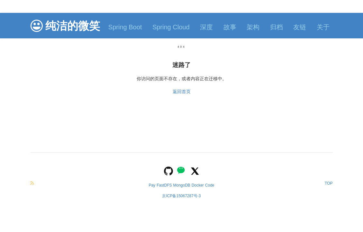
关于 (323, 27)
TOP (328, 183)
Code (209, 185)
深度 (206, 27)
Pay (152, 185)
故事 (229, 27)
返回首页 (182, 91)
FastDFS (164, 185)
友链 (299, 27)
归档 (276, 27)
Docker (198, 185)
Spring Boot (125, 27)
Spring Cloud (171, 27)
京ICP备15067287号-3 (181, 196)
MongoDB (181, 185)
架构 (253, 27)
